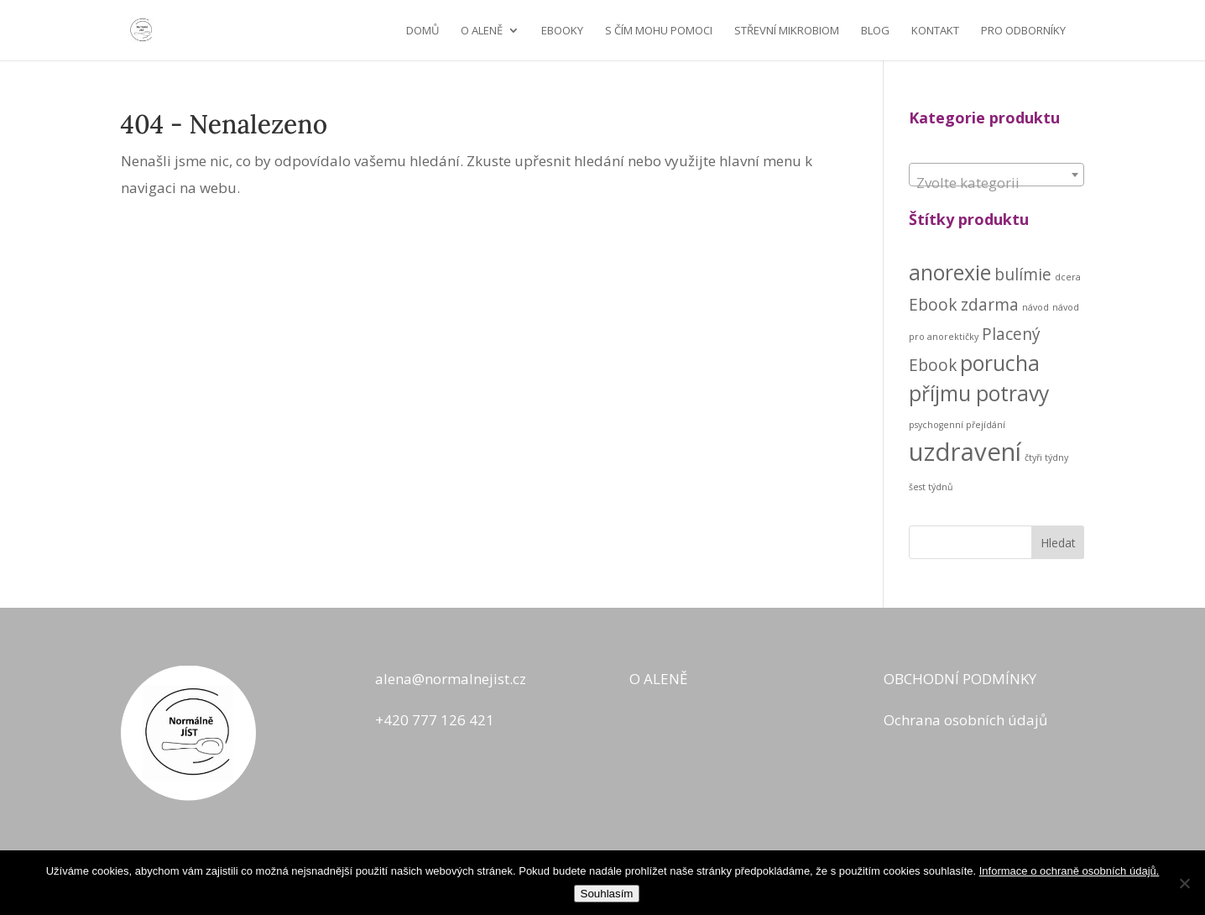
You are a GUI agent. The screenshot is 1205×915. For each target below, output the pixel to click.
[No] (1184, 883)
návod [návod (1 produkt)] (1035, 307)
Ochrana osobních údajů (965, 719)
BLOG (875, 31)
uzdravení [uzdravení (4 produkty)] (965, 451)
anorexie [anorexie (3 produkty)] (950, 272)
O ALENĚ (482, 31)
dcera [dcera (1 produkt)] (1068, 277)
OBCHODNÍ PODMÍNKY (960, 678)
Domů (422, 31)
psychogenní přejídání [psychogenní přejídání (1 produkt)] (957, 425)
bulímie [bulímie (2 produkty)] (1022, 274)
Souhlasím (607, 893)
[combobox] (997, 174)
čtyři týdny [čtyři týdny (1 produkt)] (1046, 457)
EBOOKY (562, 31)
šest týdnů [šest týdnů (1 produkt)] (931, 487)
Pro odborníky (1023, 31)
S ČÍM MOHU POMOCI (658, 31)
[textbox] (997, 182)
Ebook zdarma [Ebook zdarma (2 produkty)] (964, 305)
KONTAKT (935, 31)
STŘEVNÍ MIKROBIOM (786, 31)
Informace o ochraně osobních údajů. (1069, 871)
